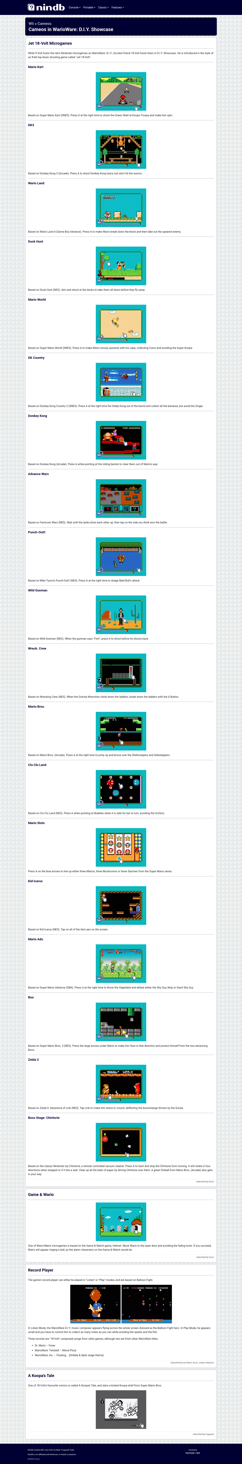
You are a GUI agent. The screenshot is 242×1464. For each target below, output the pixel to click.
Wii (31, 23)
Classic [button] (102, 7)
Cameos (44, 23)
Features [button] (116, 7)
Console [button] (73, 7)
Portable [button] (88, 7)
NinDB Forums (34, 1459)
